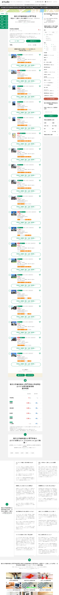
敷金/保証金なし (48, 38)
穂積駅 (12, 452)
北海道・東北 (46, 125)
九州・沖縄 (54, 131)
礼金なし (47, 36)
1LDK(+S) (54, 46)
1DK (46, 46)
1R (46, 44)
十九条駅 (32, 452)
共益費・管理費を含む (49, 34)
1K (53, 44)
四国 (53, 128)
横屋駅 (27, 452)
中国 (44, 131)
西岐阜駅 (17, 452)
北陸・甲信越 (54, 125)
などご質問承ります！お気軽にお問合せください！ (26, 66)
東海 (44, 128)
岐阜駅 (22, 452)
